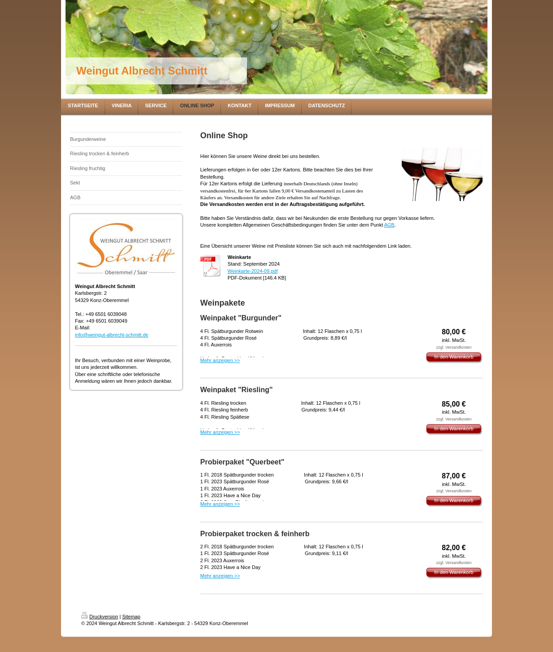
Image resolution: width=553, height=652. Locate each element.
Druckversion (99, 616)
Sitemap (131, 616)
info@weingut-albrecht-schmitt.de (111, 334)
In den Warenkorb (453, 356)
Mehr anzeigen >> (220, 360)
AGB (389, 225)
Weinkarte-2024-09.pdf (253, 271)
